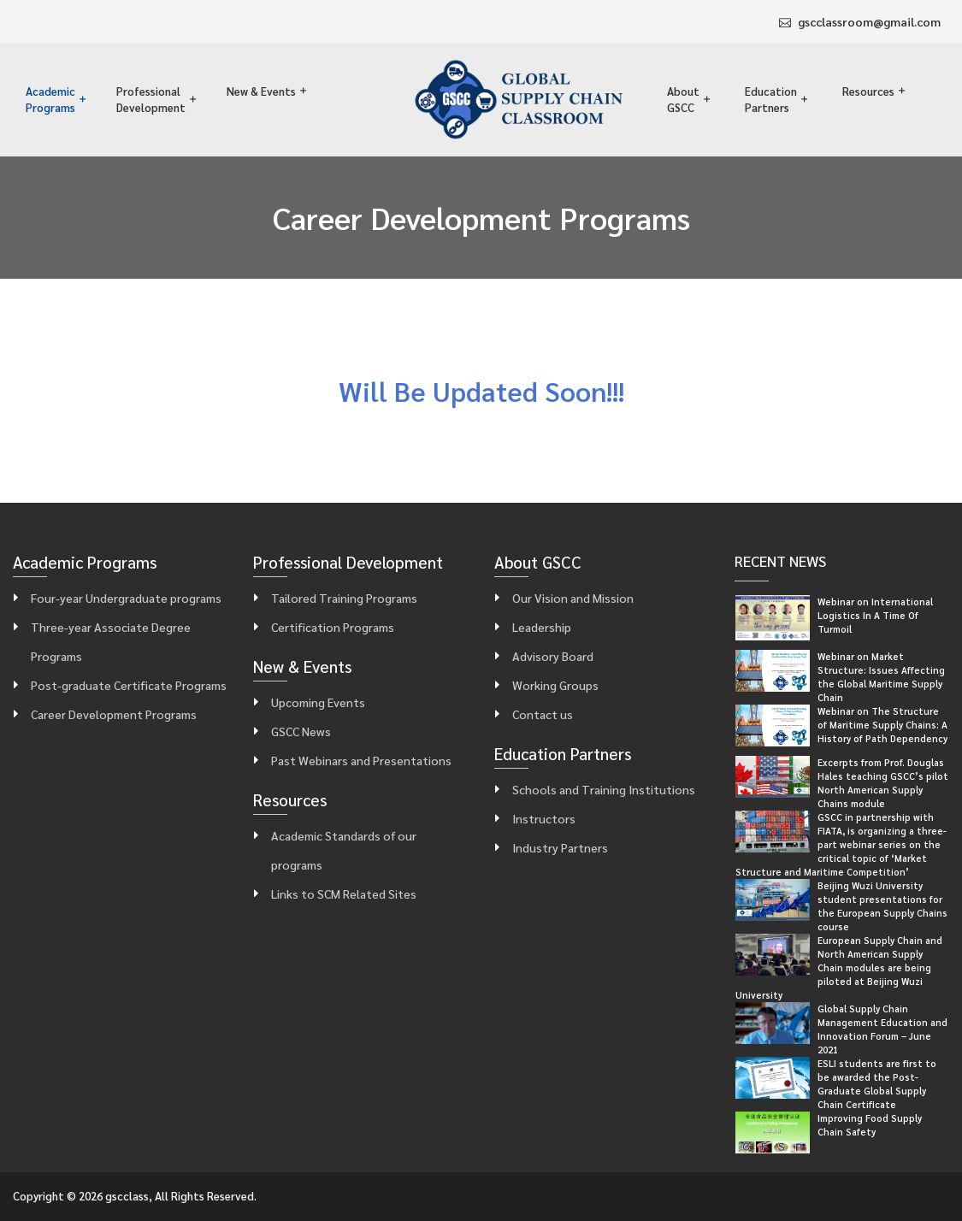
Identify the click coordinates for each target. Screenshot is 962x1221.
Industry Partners (560, 847)
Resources (868, 91)
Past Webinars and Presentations (361, 760)
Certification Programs (332, 626)
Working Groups (555, 685)
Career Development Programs (114, 714)
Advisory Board (552, 656)
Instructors (543, 818)
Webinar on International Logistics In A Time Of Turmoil (875, 615)
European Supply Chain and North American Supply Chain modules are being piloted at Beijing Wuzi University (838, 967)
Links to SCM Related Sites (343, 893)
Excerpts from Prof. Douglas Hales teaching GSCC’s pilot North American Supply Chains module (882, 783)
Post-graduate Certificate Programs (129, 685)
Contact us (542, 714)
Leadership (541, 626)
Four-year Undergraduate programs (126, 597)
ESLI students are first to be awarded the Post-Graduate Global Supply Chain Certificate (876, 1084)
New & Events (261, 91)
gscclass (127, 1196)
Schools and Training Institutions (603, 789)
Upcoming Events (318, 702)
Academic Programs (50, 99)
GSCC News (301, 731)
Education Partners (771, 99)
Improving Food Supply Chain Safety (869, 1125)
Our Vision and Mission (573, 597)
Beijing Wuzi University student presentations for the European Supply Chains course (882, 906)
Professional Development (151, 99)
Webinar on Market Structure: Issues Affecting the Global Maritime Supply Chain (881, 677)
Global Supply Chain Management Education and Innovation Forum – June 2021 (882, 1029)
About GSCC (683, 99)
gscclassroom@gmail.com (869, 21)
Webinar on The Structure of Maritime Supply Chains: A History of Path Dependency (882, 725)
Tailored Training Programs (344, 597)
